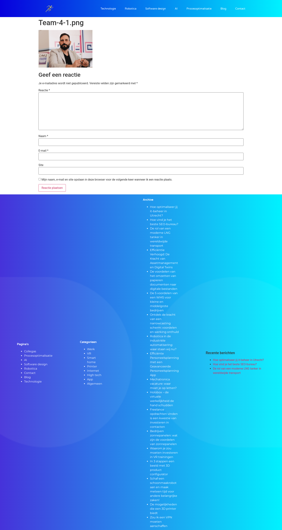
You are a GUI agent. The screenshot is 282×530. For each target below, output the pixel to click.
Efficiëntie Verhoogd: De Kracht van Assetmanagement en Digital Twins (164, 258)
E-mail (43, 150)
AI (176, 8)
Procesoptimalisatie (199, 8)
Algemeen (94, 383)
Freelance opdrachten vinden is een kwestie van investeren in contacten (164, 418)
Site (40, 165)
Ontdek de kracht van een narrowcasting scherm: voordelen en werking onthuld (164, 323)
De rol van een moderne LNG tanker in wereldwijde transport (160, 237)
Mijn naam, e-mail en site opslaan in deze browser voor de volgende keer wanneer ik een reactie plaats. (107, 179)
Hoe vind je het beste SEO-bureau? (235, 364)
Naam (43, 136)
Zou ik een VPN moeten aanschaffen (161, 522)
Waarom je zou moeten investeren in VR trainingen (164, 453)
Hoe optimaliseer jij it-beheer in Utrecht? (164, 211)
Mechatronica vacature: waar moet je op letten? (163, 384)
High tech (94, 375)
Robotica (130, 8)
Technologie (108, 8)
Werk (91, 349)
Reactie (44, 90)
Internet (93, 370)
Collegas (30, 351)
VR (89, 353)
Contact (240, 8)
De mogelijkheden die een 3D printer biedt (163, 509)
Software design (155, 8)
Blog (223, 8)
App (90, 379)
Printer (92, 366)
